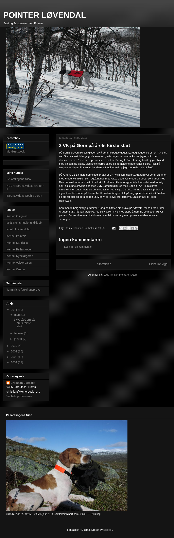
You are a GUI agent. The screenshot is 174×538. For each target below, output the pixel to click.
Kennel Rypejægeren (19, 256)
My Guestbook (15, 151)
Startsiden (104, 264)
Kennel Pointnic (16, 236)
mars (17, 314)
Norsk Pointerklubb (18, 229)
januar (18, 338)
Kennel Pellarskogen (19, 249)
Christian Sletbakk (23, 382)
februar (19, 333)
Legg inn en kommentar (78, 246)
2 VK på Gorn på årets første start (24, 323)
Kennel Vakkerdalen (19, 262)
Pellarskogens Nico (18, 179)
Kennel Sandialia (17, 242)
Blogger (107, 529)
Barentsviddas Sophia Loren (24, 195)
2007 (14, 362)
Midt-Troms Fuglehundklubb (24, 222)
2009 (14, 351)
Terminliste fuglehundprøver (23, 289)
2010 (14, 345)
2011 (14, 309)
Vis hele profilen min (19, 396)
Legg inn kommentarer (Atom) (120, 274)
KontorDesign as (17, 216)
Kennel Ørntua (15, 269)
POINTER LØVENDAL (44, 15)
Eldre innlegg (158, 264)
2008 (14, 357)
